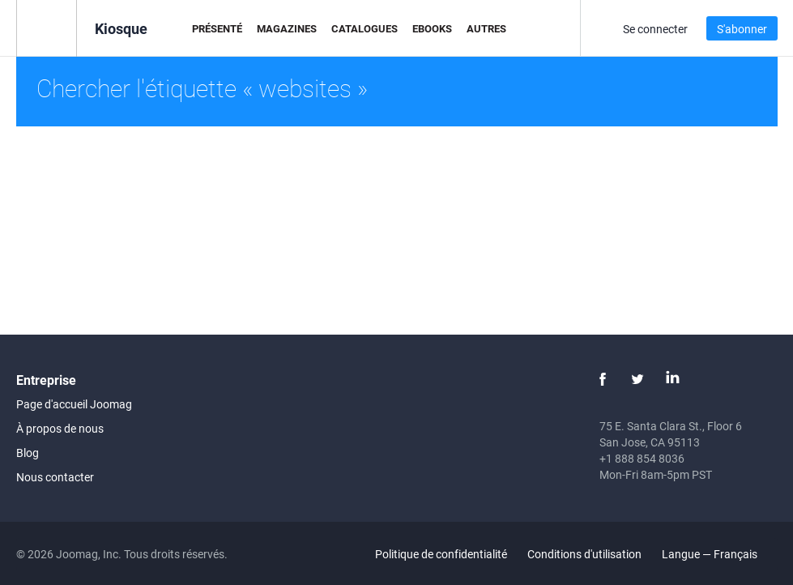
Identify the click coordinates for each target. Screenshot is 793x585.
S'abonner (742, 28)
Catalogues (364, 28)
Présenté (217, 28)
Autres (486, 28)
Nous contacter (55, 477)
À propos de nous (60, 428)
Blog (27, 452)
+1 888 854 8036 (641, 458)
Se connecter (655, 28)
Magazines (287, 28)
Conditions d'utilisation (584, 554)
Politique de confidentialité (441, 554)
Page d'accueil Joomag (74, 404)
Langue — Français (719, 554)
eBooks (432, 28)
